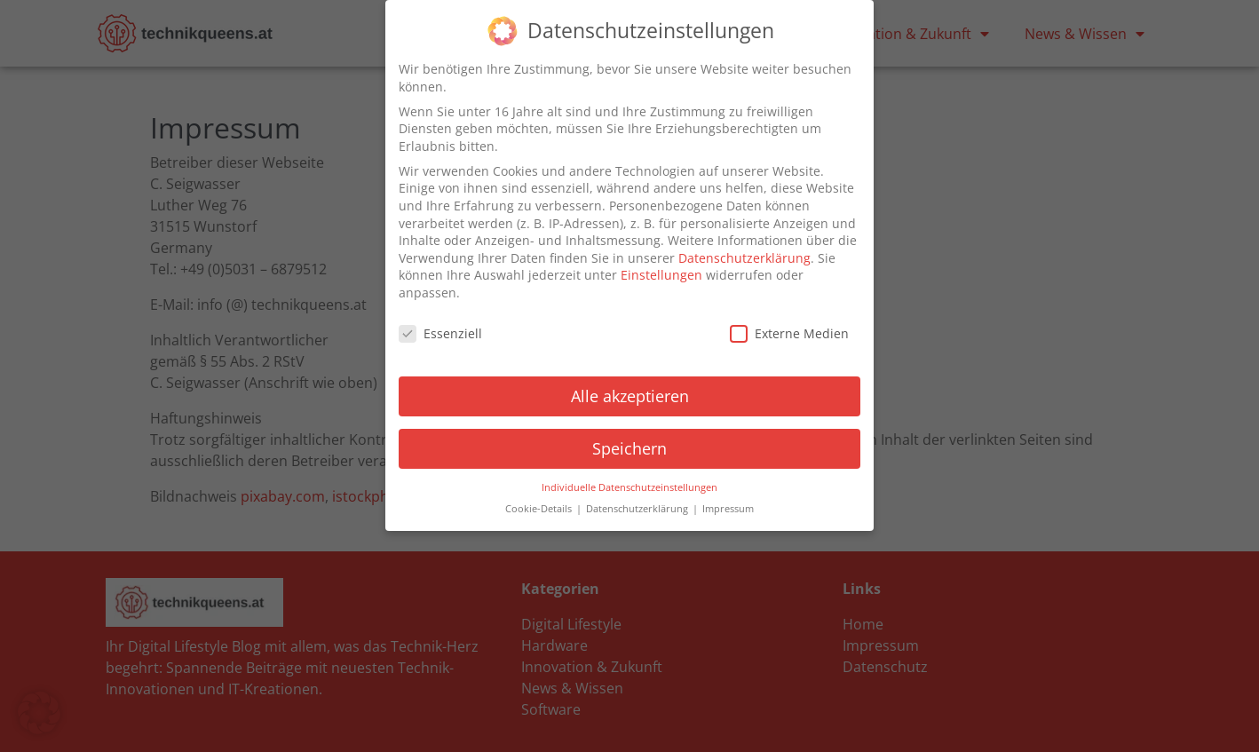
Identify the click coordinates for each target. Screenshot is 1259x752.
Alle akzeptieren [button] (630, 396)
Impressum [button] (728, 509)
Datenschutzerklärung (744, 257)
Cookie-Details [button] (539, 509)
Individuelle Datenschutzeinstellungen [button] (629, 486)
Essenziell (440, 333)
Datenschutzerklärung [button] (638, 509)
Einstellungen (661, 274)
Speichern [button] (629, 448)
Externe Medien (789, 333)
